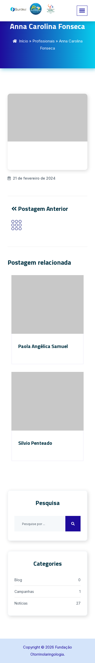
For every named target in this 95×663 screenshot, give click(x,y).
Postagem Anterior (39, 208)
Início (23, 41)
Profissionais (43, 41)
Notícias (21, 603)
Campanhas (24, 591)
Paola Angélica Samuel (43, 346)
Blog (18, 580)
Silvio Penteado (35, 443)
